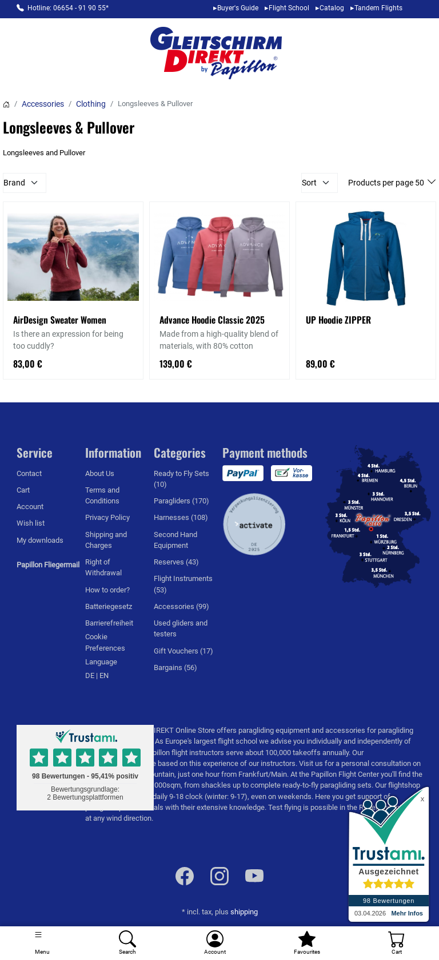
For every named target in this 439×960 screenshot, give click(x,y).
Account (30, 506)
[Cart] (396, 943)
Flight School (289, 8)
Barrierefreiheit (109, 623)
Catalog (332, 8)
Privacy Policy (107, 517)
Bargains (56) (175, 667)
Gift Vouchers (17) (183, 651)
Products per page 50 (387, 182)
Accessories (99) (181, 606)
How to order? (107, 590)
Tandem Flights (378, 8)
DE (90, 675)
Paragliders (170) (181, 501)
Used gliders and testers (180, 628)
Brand (14, 182)
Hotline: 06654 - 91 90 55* (68, 8)
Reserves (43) (176, 562)
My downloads (40, 540)
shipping (244, 911)
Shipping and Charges (106, 540)
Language (101, 662)
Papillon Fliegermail (48, 564)
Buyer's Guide (237, 8)
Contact (29, 473)
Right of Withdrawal (103, 567)
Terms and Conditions (102, 495)
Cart (23, 490)
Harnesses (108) (181, 517)
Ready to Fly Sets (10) (181, 479)
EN (104, 675)
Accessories (43, 103)
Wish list (31, 523)
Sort (309, 182)
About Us (99, 473)
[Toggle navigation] (42, 943)
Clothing (91, 103)
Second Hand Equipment (175, 540)
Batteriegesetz (108, 606)
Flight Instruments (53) (183, 584)
